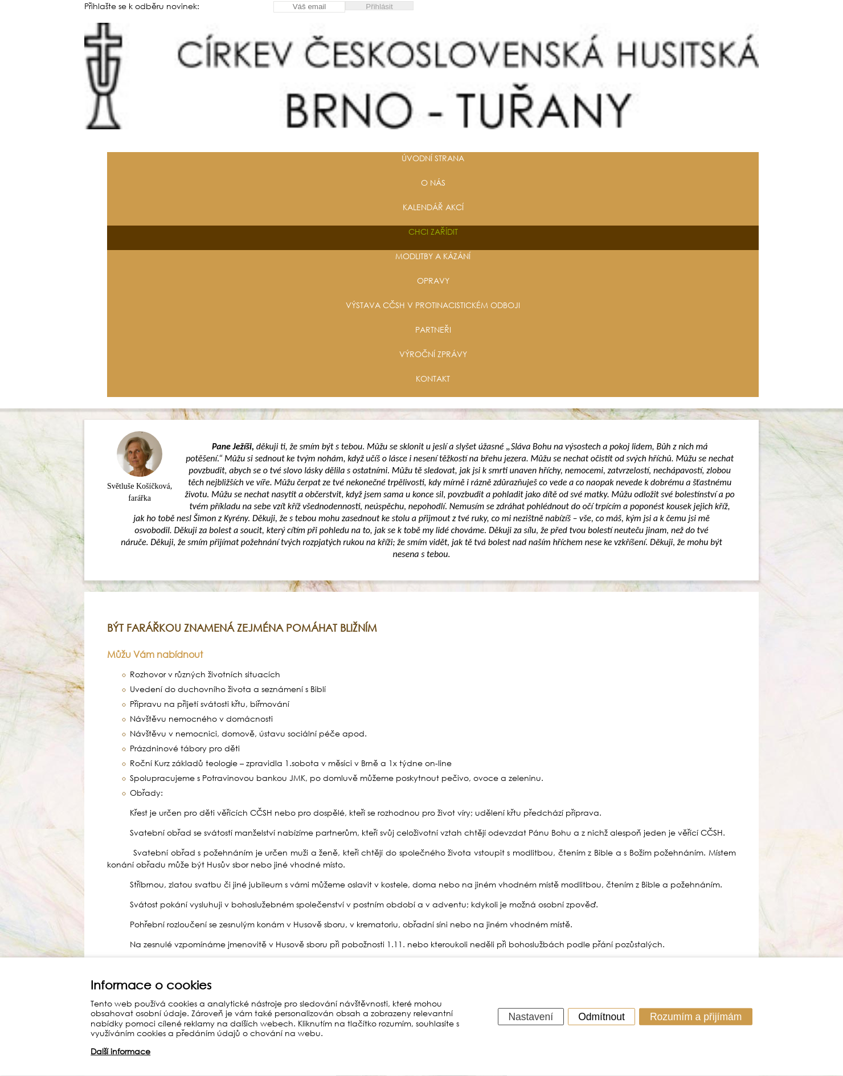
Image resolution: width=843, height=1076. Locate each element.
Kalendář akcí (433, 207)
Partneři (433, 329)
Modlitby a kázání (432, 256)
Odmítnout (601, 1016)
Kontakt (433, 378)
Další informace (120, 1051)
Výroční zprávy (433, 354)
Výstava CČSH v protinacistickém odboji (433, 305)
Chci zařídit (433, 231)
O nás (433, 182)
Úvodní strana (433, 158)
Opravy (433, 280)
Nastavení (530, 1016)
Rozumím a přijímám (696, 1016)
